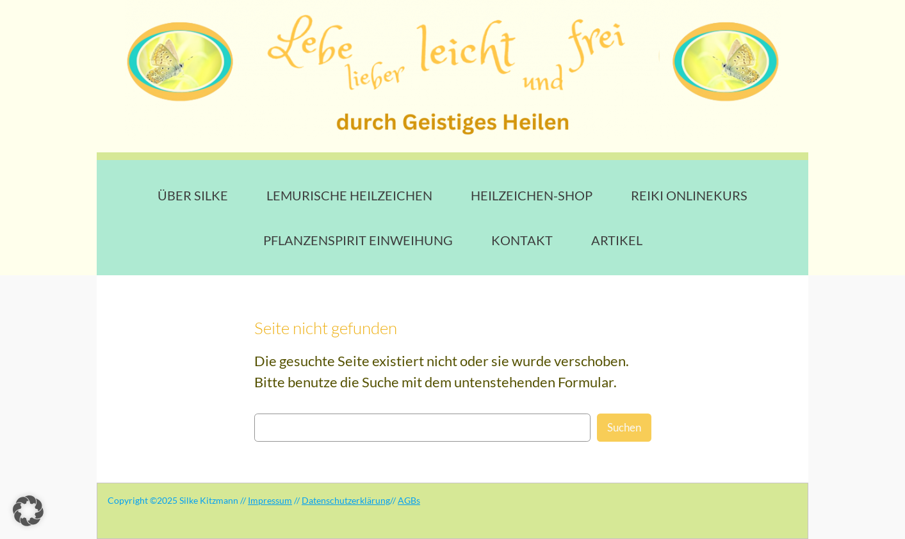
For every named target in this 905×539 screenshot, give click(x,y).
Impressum (270, 500)
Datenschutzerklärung (346, 500)
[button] (28, 511)
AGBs (409, 500)
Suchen (624, 427)
